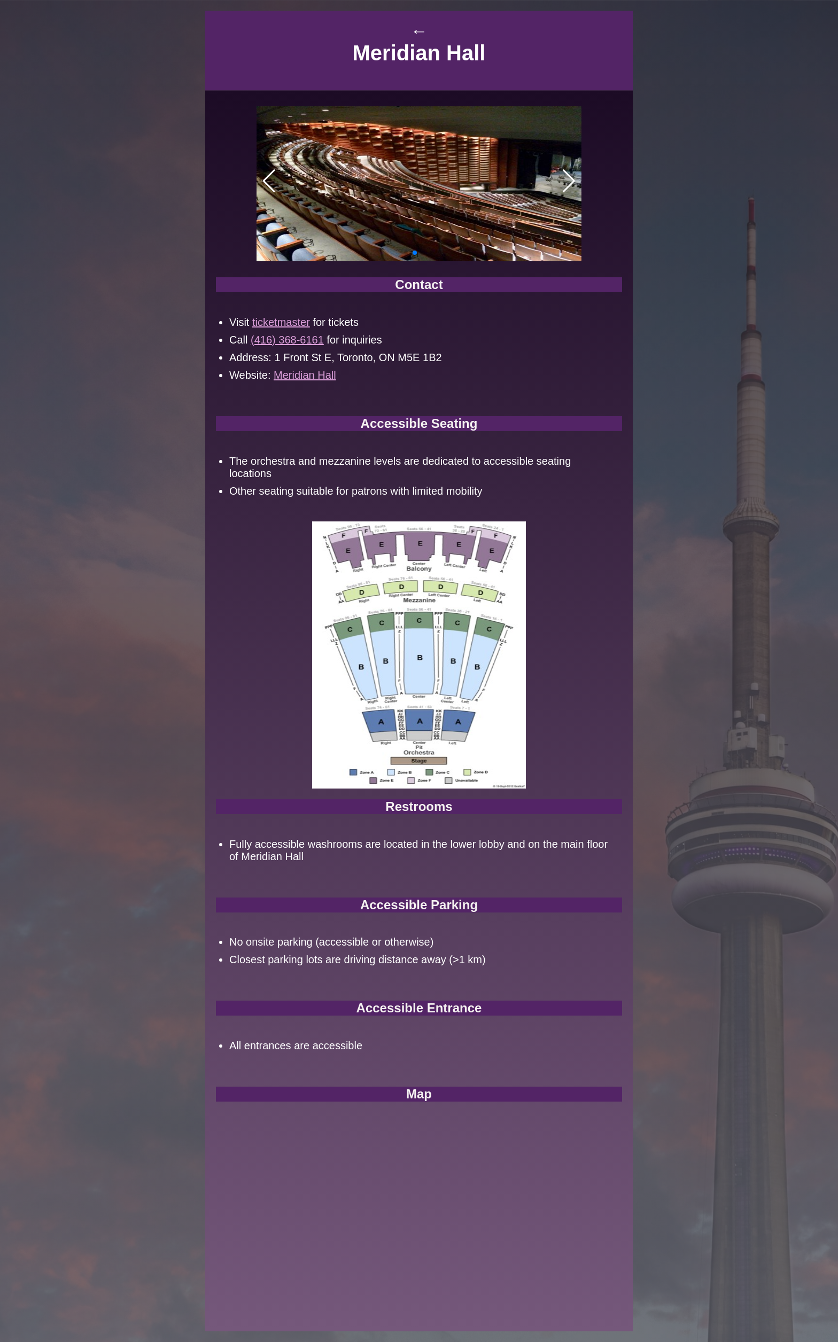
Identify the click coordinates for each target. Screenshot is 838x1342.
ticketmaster (281, 322)
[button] (406, 253)
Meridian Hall (305, 375)
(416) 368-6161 (287, 340)
